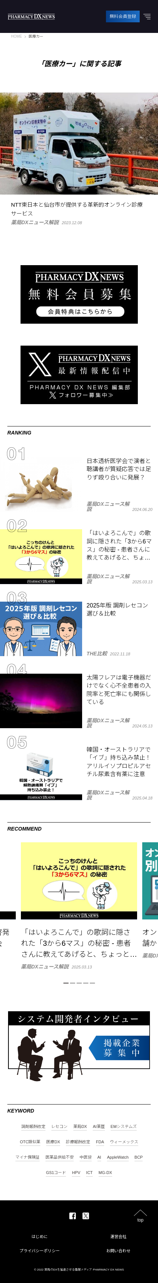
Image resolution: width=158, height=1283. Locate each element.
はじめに (40, 1236)
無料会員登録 (123, 16)
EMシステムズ (124, 1127)
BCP (139, 1157)
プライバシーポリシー (39, 1251)
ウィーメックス (124, 1142)
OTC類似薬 (30, 1142)
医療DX (53, 1142)
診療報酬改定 (78, 1142)
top (140, 1220)
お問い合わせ (118, 1251)
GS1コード (56, 1173)
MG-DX (105, 1173)
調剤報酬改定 (33, 1127)
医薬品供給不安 (59, 1157)
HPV (76, 1173)
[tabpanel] (79, 905)
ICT (89, 1173)
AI (99, 1157)
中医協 (86, 1157)
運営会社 (118, 1236)
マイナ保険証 (27, 1157)
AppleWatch (118, 1157)
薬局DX (80, 1127)
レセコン (59, 1127)
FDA (100, 1142)
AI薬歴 (98, 1127)
